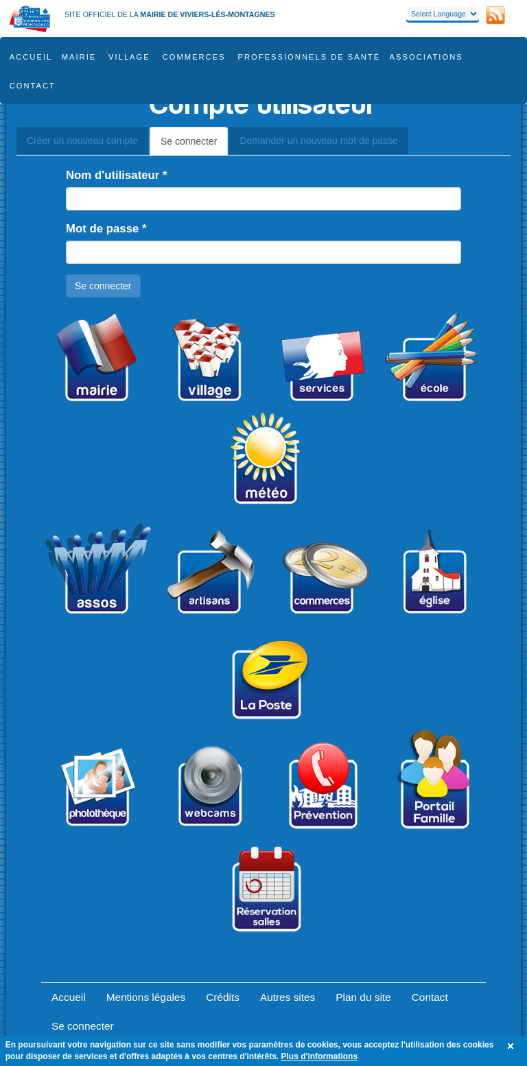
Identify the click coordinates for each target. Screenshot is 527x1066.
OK (512, 1046)
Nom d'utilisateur (116, 175)
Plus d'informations (319, 1056)
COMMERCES (194, 57)
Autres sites (287, 997)
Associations (426, 57)
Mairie (79, 57)
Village (129, 57)
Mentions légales (146, 997)
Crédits (222, 997)
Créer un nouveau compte (82, 140)
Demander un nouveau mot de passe (318, 140)
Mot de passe (106, 228)
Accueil (31, 57)
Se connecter (195, 145)
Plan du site (363, 997)
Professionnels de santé (309, 57)
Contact (33, 86)
